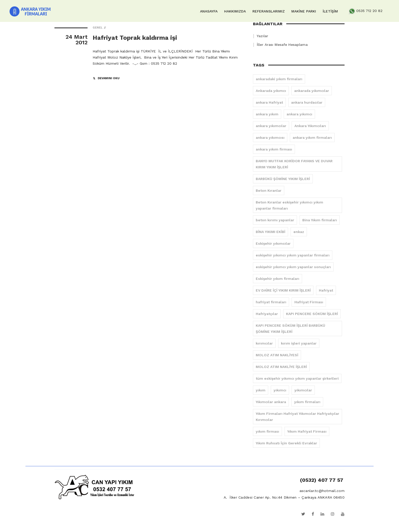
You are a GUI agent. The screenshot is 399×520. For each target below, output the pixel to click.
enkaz (298, 232)
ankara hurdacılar (306, 102)
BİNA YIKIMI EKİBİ (270, 232)
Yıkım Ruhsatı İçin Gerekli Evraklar (286, 443)
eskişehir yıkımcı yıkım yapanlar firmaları (293, 255)
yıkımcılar (303, 390)
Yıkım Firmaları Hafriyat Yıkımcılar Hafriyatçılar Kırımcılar (297, 417)
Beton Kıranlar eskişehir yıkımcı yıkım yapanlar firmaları (289, 205)
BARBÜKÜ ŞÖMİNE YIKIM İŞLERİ (283, 179)
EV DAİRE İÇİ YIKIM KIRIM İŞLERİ (283, 290)
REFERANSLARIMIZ (268, 11)
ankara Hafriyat (269, 102)
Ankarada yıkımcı (271, 91)
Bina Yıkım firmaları (319, 220)
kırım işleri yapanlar (299, 343)
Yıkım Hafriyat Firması (306, 431)
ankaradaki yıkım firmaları (279, 79)
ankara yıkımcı (299, 114)
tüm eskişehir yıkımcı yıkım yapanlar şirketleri (297, 378)
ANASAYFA (209, 11)
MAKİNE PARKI (303, 11)
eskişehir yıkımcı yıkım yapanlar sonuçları (293, 267)
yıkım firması (267, 431)
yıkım (260, 390)
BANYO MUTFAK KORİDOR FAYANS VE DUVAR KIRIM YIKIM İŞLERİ (294, 164)
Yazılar (262, 36)
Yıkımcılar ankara (271, 402)
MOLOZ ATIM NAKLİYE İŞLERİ (281, 367)
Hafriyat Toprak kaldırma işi (135, 37)
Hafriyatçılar (267, 314)
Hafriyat (326, 290)
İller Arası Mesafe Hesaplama (282, 45)
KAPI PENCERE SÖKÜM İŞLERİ (312, 314)
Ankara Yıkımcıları (310, 126)
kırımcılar (264, 343)
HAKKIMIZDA (235, 11)
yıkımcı (280, 390)
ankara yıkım (267, 114)
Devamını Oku (109, 78)
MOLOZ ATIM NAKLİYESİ (277, 355)
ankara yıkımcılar (271, 126)
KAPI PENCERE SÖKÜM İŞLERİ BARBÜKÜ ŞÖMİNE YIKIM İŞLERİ (290, 328)
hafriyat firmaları (271, 302)
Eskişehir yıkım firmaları (277, 279)
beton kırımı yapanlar (275, 220)
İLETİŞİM (330, 11)
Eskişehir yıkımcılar (273, 243)
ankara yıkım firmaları (312, 137)
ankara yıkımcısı (270, 137)
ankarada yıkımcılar (311, 91)
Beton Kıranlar (268, 190)
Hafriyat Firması (308, 302)
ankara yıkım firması (274, 149)
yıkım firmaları (307, 402)
